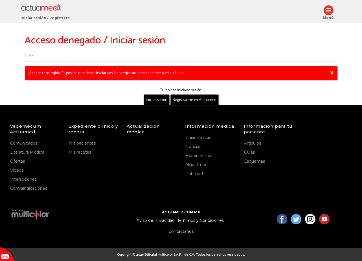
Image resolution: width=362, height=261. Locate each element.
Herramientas (198, 155)
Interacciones (23, 179)
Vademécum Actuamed (25, 128)
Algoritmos (196, 164)
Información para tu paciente (268, 128)
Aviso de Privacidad (156, 220)
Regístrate (59, 18)
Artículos (252, 143)
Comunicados (23, 143)
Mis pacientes (82, 143)
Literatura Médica (27, 152)
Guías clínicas (198, 137)
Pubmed (194, 173)
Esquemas (254, 161)
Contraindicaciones (28, 188)
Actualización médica (143, 128)
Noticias (193, 146)
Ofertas (17, 161)
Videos (16, 170)
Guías (249, 152)
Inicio (29, 55)
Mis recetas (80, 152)
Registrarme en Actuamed (194, 100)
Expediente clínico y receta (93, 128)
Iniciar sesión (33, 18)
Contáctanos (181, 231)
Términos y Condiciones (200, 220)
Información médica (209, 126)
